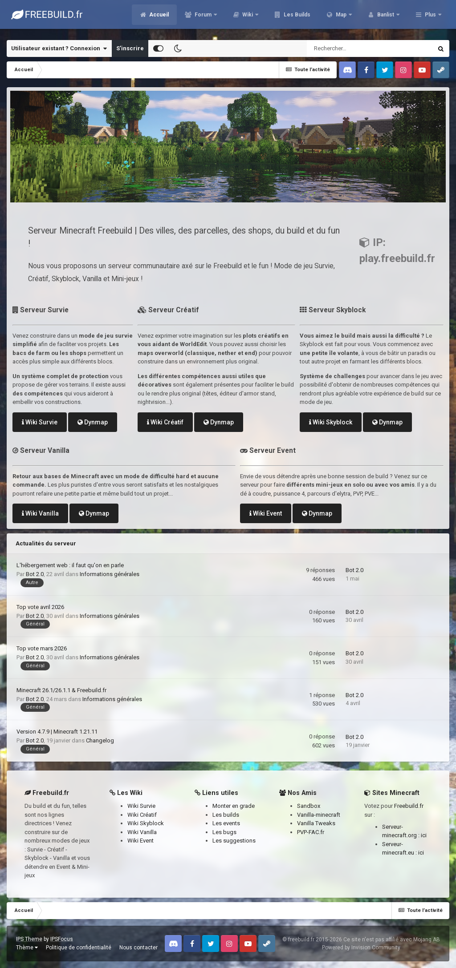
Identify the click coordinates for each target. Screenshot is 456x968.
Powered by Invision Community (361, 947)
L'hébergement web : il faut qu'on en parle (70, 565)
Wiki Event (265, 513)
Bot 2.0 (35, 574)
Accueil (158, 18)
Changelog (100, 740)
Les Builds (296, 18)
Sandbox (308, 806)
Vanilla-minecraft (318, 814)
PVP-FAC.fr (310, 832)
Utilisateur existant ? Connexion (59, 48)
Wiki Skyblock (330, 422)
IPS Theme (29, 939)
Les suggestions (234, 840)
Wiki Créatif (165, 422)
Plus (430, 18)
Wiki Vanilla (40, 513)
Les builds (225, 814)
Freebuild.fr (408, 806)
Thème (27, 947)
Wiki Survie (39, 422)
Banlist (385, 18)
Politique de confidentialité (78, 947)
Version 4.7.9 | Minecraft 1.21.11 (57, 731)
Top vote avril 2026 (40, 607)
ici (424, 835)
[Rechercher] (345, 48)
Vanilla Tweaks (316, 823)
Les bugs (224, 832)
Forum (203, 18)
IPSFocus (61, 939)
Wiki (247, 18)
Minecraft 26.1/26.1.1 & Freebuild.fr (61, 690)
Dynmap (92, 422)
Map (341, 18)
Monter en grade (233, 806)
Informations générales (109, 574)
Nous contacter (138, 947)
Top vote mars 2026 (41, 648)
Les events (226, 823)
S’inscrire (130, 48)
